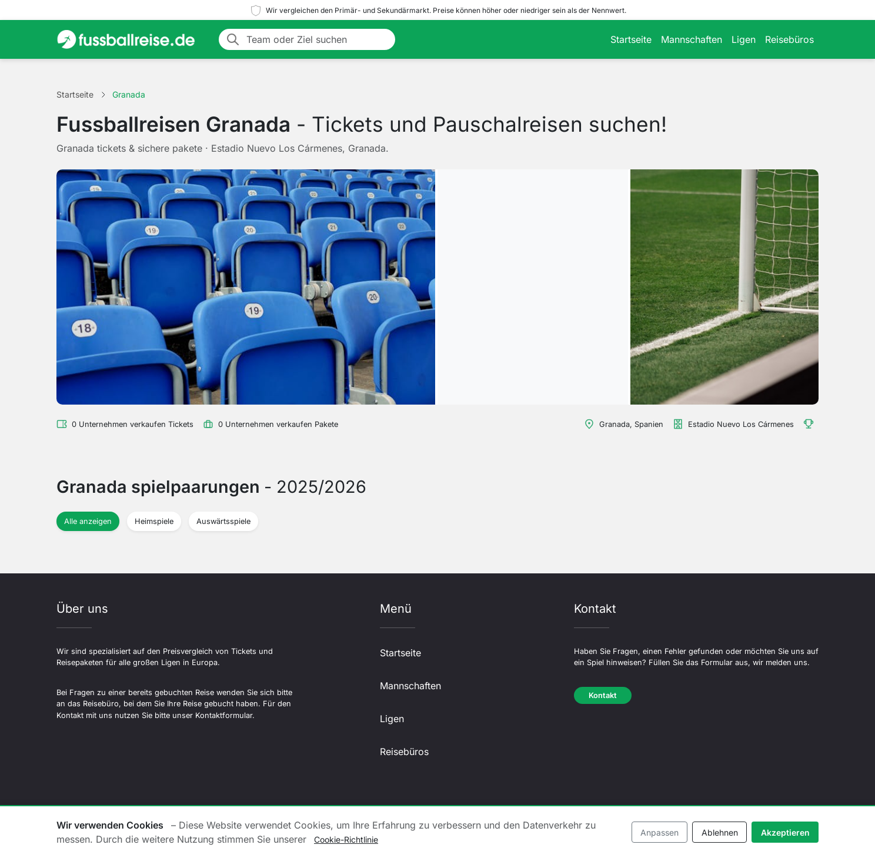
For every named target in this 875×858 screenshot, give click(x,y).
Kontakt (603, 695)
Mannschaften (691, 39)
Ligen (744, 39)
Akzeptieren (785, 832)
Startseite (631, 39)
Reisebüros (789, 39)
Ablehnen (720, 832)
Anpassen (659, 832)
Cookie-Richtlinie (346, 839)
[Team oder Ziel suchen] (317, 39)
